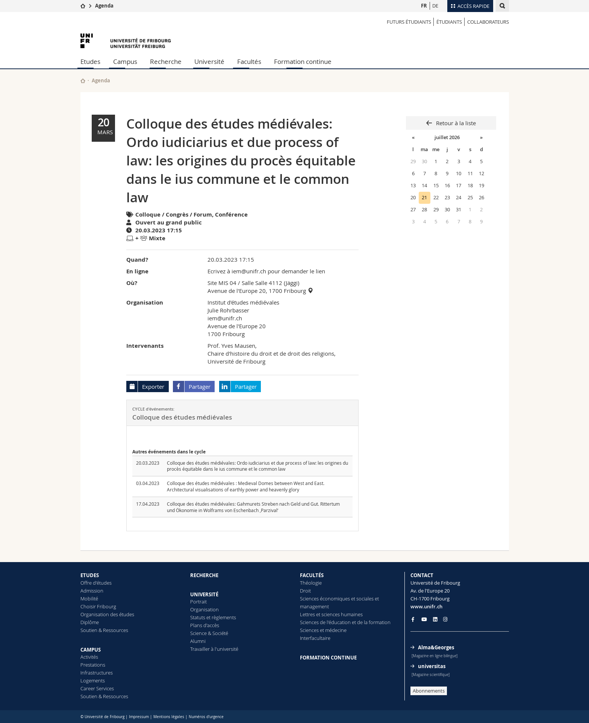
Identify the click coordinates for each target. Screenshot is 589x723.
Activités (89, 656)
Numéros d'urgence (206, 716)
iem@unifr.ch (224, 318)
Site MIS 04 (221, 282)
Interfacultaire (315, 638)
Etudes (90, 61)
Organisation (204, 609)
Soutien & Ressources (104, 630)
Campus (125, 61)
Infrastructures (96, 672)
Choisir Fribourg (98, 606)
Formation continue (303, 61)
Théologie (311, 582)
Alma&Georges (436, 647)
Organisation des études (107, 614)
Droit (305, 590)
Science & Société (209, 633)
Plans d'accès (204, 625)
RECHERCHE (204, 575)
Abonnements (429, 690)
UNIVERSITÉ (204, 594)
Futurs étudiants (409, 21)
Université (209, 61)
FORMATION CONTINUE (328, 657)
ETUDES (89, 575)
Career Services (97, 688)
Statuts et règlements (213, 617)
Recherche (166, 61)
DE (435, 5)
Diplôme (89, 622)
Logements (92, 680)
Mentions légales (168, 716)
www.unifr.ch (426, 606)
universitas (431, 666)
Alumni (198, 641)
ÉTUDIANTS (449, 21)
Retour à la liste (455, 123)
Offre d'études (96, 582)
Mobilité (89, 598)
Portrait (198, 601)
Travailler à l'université (214, 649)
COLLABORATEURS (488, 21)
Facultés (249, 61)
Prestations (92, 664)
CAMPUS (90, 649)
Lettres (307, 614)
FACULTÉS (312, 575)
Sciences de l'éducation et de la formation (345, 622)
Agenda (104, 5)
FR (424, 5)
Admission (91, 590)
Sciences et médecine (323, 630)
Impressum (139, 716)
